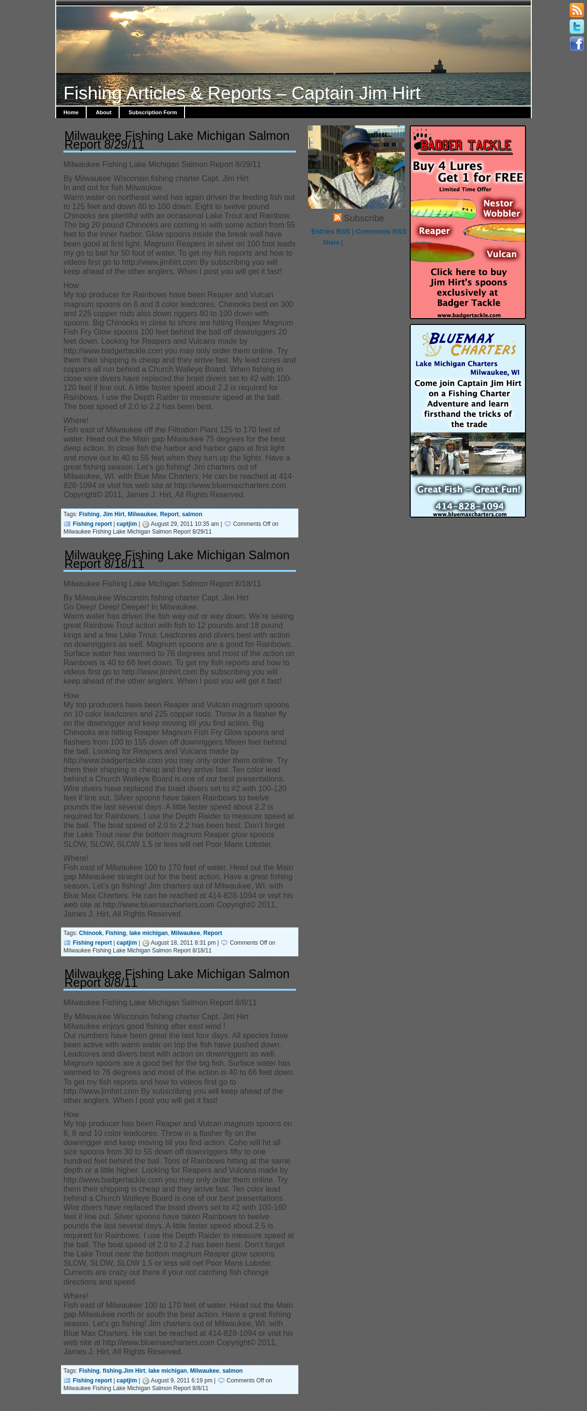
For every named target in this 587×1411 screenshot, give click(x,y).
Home (70, 112)
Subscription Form (153, 112)
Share (331, 242)
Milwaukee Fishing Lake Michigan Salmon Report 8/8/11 (177, 978)
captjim (127, 524)
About (103, 112)
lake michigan (148, 933)
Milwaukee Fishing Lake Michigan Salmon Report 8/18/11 (177, 559)
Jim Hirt (113, 514)
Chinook (90, 933)
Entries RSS (330, 231)
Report (169, 514)
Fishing (89, 514)
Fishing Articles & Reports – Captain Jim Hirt (241, 93)
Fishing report (92, 524)
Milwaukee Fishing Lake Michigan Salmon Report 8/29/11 (177, 140)
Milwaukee (142, 514)
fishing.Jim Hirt (124, 1370)
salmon (192, 514)
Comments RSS (380, 231)
